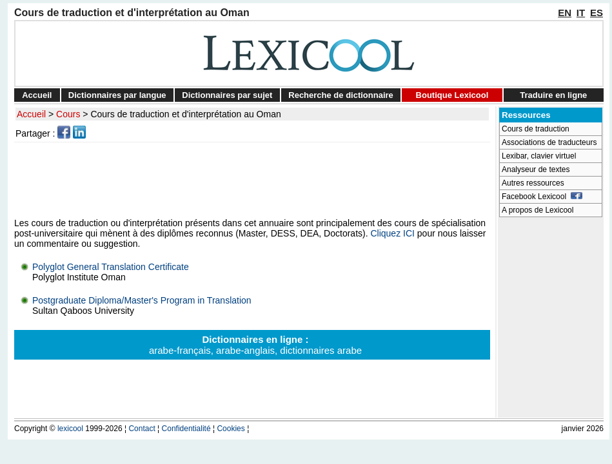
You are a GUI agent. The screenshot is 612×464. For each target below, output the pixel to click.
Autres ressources (533, 183)
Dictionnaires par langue (117, 95)
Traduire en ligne (553, 95)
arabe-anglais (245, 350)
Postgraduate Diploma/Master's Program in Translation (142, 300)
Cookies (230, 428)
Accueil (37, 95)
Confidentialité (186, 428)
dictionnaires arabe (321, 350)
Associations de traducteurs (549, 142)
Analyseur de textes (535, 169)
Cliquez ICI (392, 233)
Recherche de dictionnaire (340, 95)
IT (581, 12)
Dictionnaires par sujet (227, 95)
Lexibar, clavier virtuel (539, 155)
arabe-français (180, 350)
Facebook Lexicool (542, 196)
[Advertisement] (254, 180)
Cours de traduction (535, 128)
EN (564, 12)
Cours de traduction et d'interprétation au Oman (185, 114)
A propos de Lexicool (537, 210)
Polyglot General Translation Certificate (110, 267)
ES (596, 12)
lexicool (70, 428)
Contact (141, 428)
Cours (68, 114)
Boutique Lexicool (452, 95)
